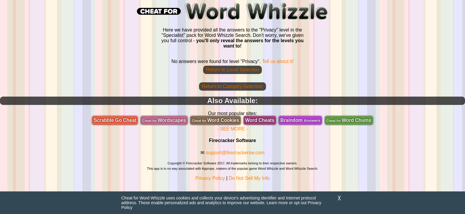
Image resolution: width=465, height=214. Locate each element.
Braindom (300, 120)
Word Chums (349, 120)
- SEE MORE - (232, 128)
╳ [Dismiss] (339, 198)
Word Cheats (259, 120)
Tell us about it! (278, 61)
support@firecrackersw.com (235, 152)
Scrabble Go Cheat (115, 120)
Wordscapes (164, 120)
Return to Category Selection (232, 86)
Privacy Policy (210, 178)
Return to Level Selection (232, 69)
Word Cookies (215, 120)
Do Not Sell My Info (249, 178)
